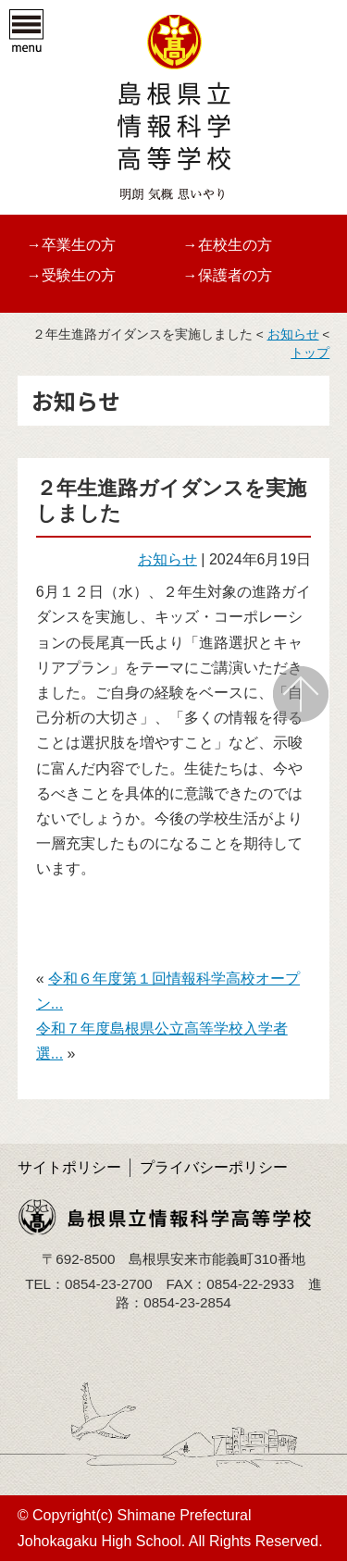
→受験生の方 (71, 275)
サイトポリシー (69, 1167)
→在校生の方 (227, 245)
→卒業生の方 (71, 245)
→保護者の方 (227, 275)
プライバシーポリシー (214, 1167)
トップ (310, 353)
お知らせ (293, 334)
